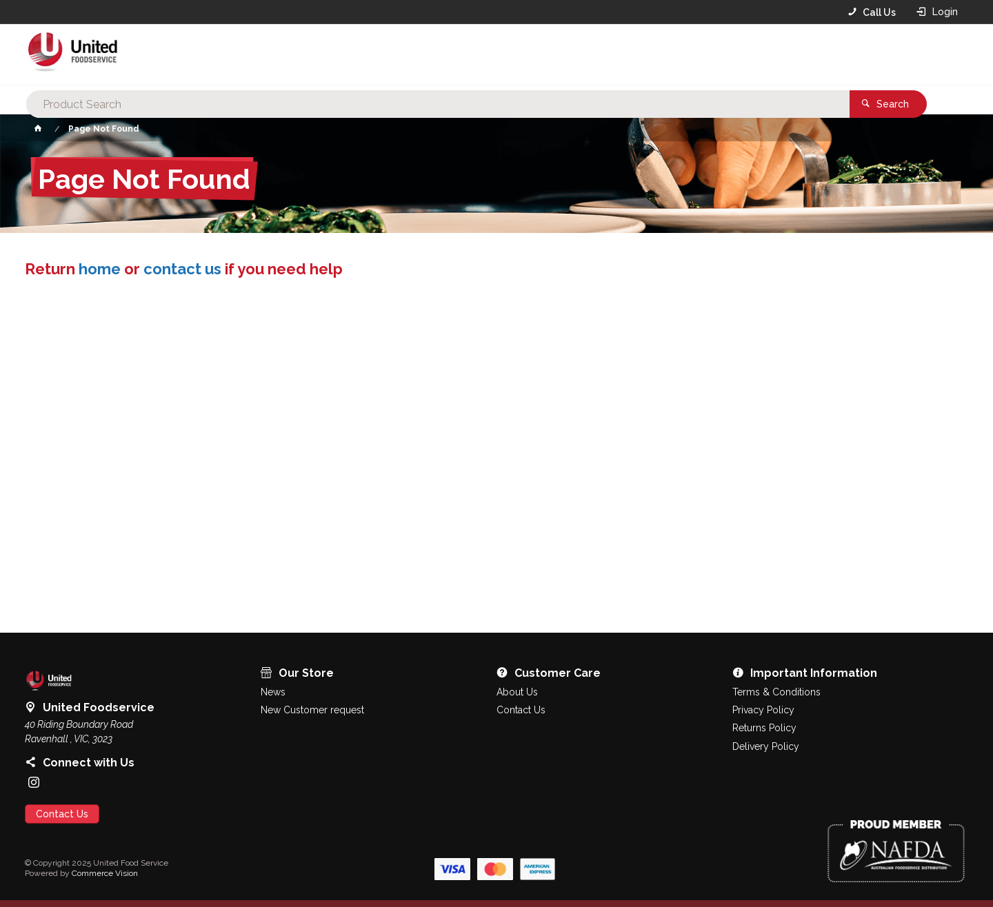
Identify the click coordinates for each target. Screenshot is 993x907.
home (100, 269)
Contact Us (62, 813)
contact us (182, 269)
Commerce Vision (105, 873)
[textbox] (475, 55)
